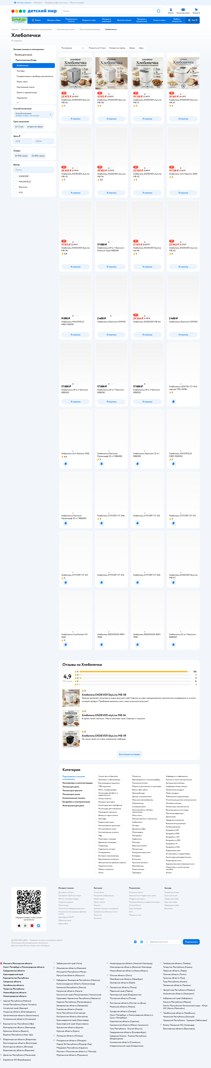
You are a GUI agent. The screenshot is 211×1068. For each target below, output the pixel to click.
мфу (100, 836)
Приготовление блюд (89, 29)
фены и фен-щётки (140, 790)
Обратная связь (64, 920)
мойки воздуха (172, 793)
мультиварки (137, 832)
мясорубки (137, 836)
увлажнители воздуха (175, 790)
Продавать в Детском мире (69, 895)
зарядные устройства (175, 820)
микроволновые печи (141, 852)
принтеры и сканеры (107, 839)
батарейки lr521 (172, 830)
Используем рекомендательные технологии (29, 943)
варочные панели (139, 846)
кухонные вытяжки (140, 863)
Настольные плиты (25, 87)
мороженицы (138, 803)
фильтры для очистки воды (177, 810)
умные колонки (104, 798)
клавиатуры (103, 846)
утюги (100, 873)
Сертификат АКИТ (66, 917)
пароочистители (105, 866)
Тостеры (21, 71)
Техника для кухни (65, 29)
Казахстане (35, 945)
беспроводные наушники (109, 783)
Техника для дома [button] (70, 786)
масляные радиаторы (175, 813)
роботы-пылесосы (106, 869)
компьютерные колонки (108, 832)
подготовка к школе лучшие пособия (177, 868)
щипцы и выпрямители (142, 796)
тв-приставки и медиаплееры (178, 854)
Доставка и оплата (65, 892)
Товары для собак (171, 899)
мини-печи (137, 815)
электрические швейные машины (112, 863)
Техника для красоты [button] (72, 790)
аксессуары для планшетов (109, 809)
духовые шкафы (138, 829)
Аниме (169, 873)
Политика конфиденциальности (71, 908)
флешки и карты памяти (108, 815)
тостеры (135, 825)
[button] (193, 20)
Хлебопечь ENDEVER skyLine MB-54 (104, 715)
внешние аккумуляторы (176, 823)
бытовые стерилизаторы (108, 856)
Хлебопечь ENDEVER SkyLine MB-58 (104, 694)
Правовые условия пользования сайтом (46, 940)
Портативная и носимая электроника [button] (73, 778)
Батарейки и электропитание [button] (76, 801)
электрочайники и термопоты (144, 819)
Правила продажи (65, 902)
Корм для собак (170, 902)
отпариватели (104, 852)
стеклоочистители (140, 783)
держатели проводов (107, 842)
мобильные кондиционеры (177, 796)
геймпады (102, 819)
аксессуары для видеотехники (178, 857)
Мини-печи (22, 81)
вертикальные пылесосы (108, 859)
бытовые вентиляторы (175, 783)
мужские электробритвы (142, 800)
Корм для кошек (171, 895)
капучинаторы (138, 869)
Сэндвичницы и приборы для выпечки (35, 76)
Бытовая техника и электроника (36, 29)
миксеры (136, 842)
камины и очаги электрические (179, 780)
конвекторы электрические (177, 807)
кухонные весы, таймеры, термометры (142, 811)
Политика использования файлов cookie (72, 913)
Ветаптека (168, 908)
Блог (131, 912)
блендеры (136, 856)
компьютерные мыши (107, 829)
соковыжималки (139, 807)
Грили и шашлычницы (27, 92)
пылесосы (136, 776)
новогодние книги (174, 860)
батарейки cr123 (172, 837)
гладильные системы (106, 849)
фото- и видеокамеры (107, 790)
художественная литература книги (180, 864)
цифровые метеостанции (176, 786)
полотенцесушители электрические (181, 800)
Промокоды (63, 905)
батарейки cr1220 (173, 840)
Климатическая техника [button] (73, 798)
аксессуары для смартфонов (110, 805)
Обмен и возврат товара (68, 899)
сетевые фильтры (173, 827)
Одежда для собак (171, 905)
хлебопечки (137, 822)
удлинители (171, 817)
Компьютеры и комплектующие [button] (77, 783)
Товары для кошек (171, 892)
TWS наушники (104, 786)
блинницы (136, 859)
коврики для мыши (106, 822)
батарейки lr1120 (173, 847)
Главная (14, 29)
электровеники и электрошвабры (146, 780)
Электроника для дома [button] (73, 805)
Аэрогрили (22, 98)
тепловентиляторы (174, 803)
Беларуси (46, 945)
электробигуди (138, 793)
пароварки (136, 873)
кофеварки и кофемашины (177, 776)
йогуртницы (137, 849)
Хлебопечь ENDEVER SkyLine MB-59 (104, 735)
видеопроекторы (173, 850)
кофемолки (137, 839)
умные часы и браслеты (108, 776)
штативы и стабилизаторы (109, 780)
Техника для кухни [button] (71, 794)
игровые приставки (106, 802)
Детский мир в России (20, 945)
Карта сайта (63, 923)
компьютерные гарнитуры (109, 825)
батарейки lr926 (172, 834)
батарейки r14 (171, 844)
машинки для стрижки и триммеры (146, 786)
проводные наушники (107, 812)
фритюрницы (138, 866)
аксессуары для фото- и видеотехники (108, 794)
